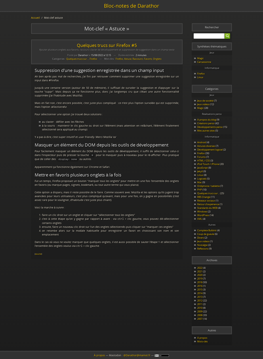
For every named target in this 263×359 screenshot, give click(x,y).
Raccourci (138, 58)
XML (199, 219)
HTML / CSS (203, 160)
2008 (199, 315)
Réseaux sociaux (206, 200)
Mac (199, 182)
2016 (199, 286)
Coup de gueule (205, 234)
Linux (200, 77)
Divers (200, 237)
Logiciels (201, 178)
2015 (199, 289)
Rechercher (212, 27)
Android (201, 142)
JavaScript (202, 167)
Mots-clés (202, 341)
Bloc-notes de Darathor (131, 5)
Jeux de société (205, 100)
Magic (200, 58)
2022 (199, 267)
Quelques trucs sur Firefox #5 (107, 45)
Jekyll (200, 171)
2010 (199, 307)
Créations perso (205, 123)
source (38, 253)
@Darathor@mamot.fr (136, 355)
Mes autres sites (206, 130)
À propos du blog (206, 119)
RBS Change (203, 197)
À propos (202, 337)
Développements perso (210, 127)
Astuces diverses (206, 146)
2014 (199, 293)
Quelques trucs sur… (77, 58)
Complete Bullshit (206, 230)
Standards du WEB (207, 208)
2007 (199, 318)
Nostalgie (202, 245)
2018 (199, 282)
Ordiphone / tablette (208, 186)
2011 (199, 304)
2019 (199, 278)
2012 (199, 300)
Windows (202, 211)
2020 (199, 275)
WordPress (203, 215)
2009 (199, 311)
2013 (199, 297)
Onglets (157, 58)
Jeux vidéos (203, 104)
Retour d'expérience (208, 204)
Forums (201, 157)
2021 (199, 271)
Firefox (93, 58)
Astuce (128, 58)
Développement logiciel (210, 149)
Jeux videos (203, 241)
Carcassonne (204, 62)
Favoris (148, 58)
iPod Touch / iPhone (208, 164)
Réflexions (202, 248)
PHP (199, 189)
